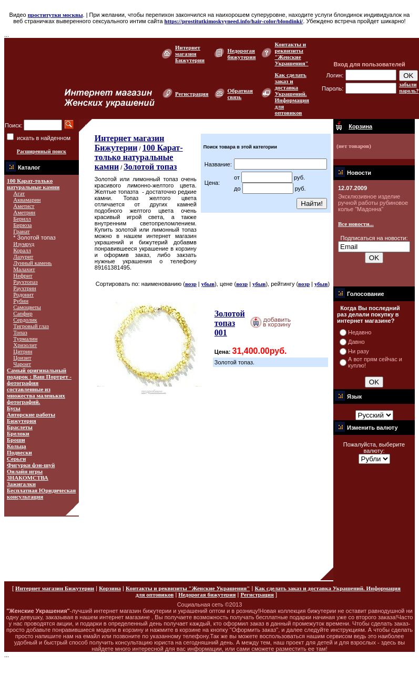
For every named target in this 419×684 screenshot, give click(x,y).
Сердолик (25, 319)
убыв (207, 284)
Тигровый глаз (31, 326)
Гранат (21, 231)
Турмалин (25, 338)
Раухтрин (24, 288)
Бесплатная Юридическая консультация (41, 493)
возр (191, 284)
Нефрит (22, 275)
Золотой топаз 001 (229, 323)
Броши (16, 440)
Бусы (14, 408)
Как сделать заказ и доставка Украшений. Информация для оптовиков (291, 94)
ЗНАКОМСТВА (27, 477)
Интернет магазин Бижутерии (190, 53)
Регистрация (191, 94)
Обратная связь (240, 93)
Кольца (16, 446)
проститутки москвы (55, 15)
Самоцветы (27, 307)
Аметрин (24, 212)
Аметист (23, 206)
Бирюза (22, 225)
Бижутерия (21, 421)
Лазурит (23, 256)
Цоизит (22, 357)
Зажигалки (21, 484)
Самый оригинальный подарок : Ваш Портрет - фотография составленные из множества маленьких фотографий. (39, 386)
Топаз (20, 332)
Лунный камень (32, 263)
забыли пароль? (408, 88)
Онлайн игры (25, 471)
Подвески (19, 452)
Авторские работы (31, 414)
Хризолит (25, 345)
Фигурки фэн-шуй (31, 465)
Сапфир (22, 313)
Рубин (20, 301)
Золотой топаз (150, 166)
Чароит (22, 364)
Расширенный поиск (41, 151)
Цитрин (22, 351)
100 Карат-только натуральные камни (33, 183)
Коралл (22, 250)
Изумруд (23, 244)
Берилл (22, 218)
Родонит (23, 294)
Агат (19, 193)
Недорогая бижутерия (241, 53)
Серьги (16, 458)
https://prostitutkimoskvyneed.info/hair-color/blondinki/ (234, 21)
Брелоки (18, 433)
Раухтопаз (25, 282)
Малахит (24, 269)
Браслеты (20, 427)
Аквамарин (26, 199)
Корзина (110, 588)
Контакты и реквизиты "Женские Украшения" (291, 53)
